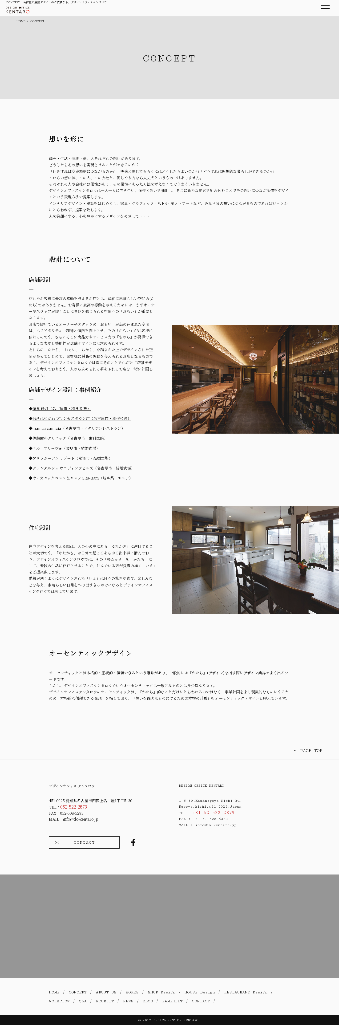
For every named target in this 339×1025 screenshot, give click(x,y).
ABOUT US (106, 992)
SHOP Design (161, 992)
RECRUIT (105, 1001)
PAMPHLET (172, 1001)
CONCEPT (78, 992)
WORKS (132, 992)
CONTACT (84, 842)
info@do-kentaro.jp (80, 819)
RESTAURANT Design (245, 992)
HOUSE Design (200, 992)
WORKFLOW (59, 1001)
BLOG (148, 1001)
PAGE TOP (311, 750)
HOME (54, 992)
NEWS (128, 1001)
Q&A (83, 1001)
